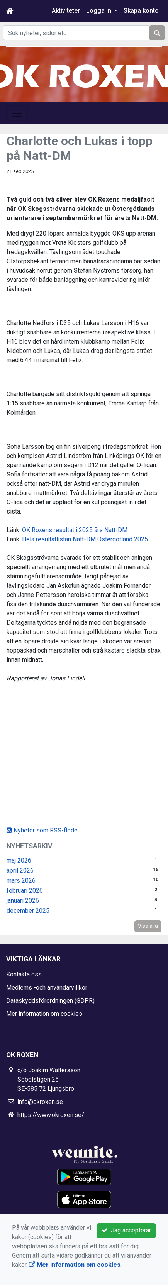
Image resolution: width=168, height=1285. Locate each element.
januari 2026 (23, 900)
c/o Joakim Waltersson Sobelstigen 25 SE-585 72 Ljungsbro (48, 1079)
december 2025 (28, 910)
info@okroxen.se (40, 1101)
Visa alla (148, 926)
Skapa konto (141, 10)
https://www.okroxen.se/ (50, 1115)
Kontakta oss (24, 974)
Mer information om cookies (44, 1013)
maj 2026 (19, 860)
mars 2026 (21, 880)
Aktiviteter (66, 10)
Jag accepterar (126, 1230)
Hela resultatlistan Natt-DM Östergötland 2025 (85, 539)
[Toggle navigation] (17, 113)
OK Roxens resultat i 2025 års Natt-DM (74, 530)
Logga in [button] (99, 10)
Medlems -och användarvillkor (46, 987)
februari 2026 (25, 890)
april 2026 (20, 870)
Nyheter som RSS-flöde (42, 830)
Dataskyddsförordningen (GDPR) (50, 1000)
